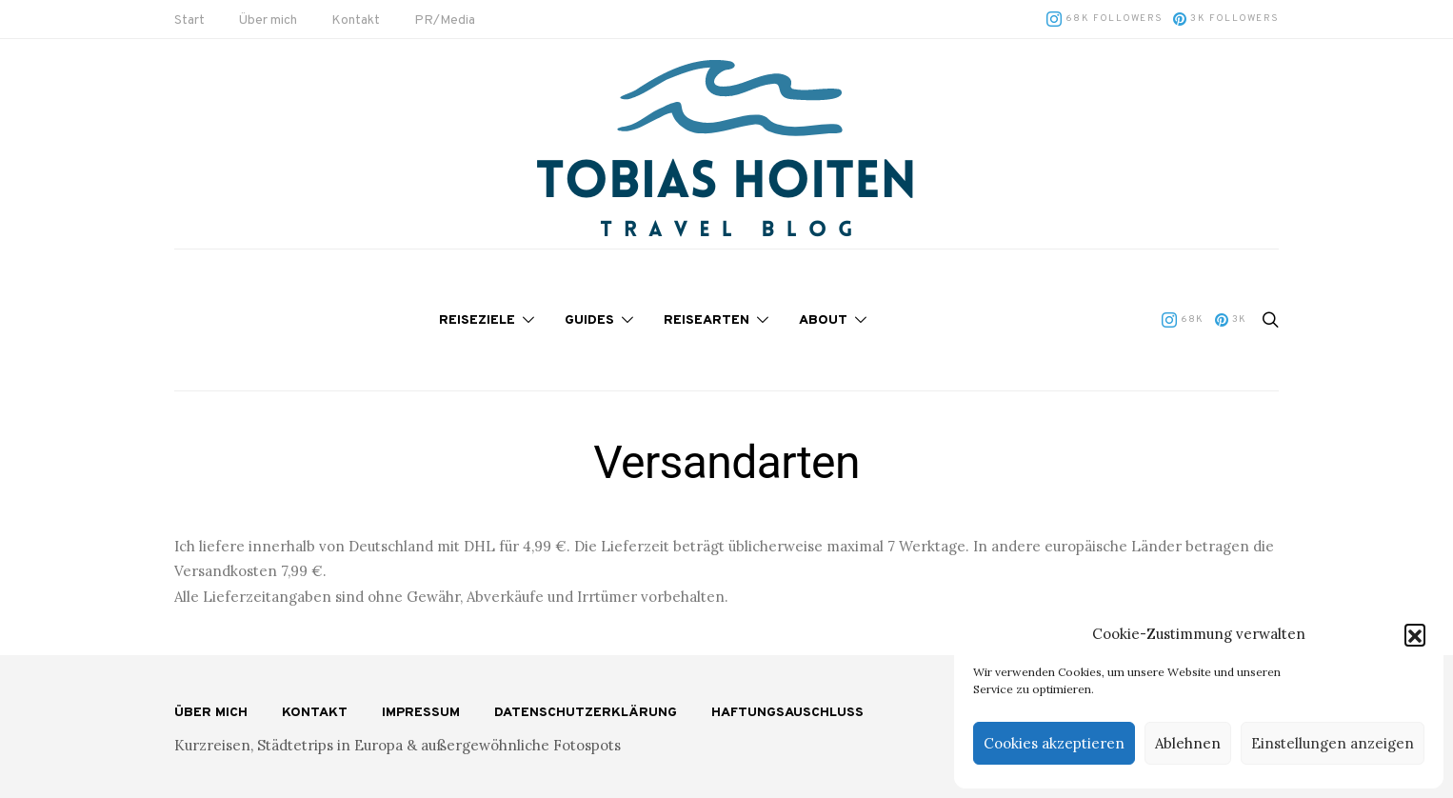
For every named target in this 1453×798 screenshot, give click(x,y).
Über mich (268, 20)
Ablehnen (1188, 743)
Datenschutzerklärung (585, 713)
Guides (589, 320)
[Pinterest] (1226, 19)
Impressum (421, 713)
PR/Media (444, 20)
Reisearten (706, 320)
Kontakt (355, 20)
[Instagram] (1104, 19)
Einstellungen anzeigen (1332, 743)
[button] (1414, 634)
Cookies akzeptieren (1054, 743)
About (823, 320)
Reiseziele (477, 320)
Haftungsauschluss (787, 713)
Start (189, 20)
